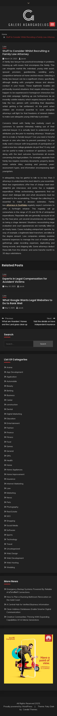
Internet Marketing (15, 483)
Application (12, 376)
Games (10, 446)
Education (11, 418)
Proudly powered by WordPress (18, 706)
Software (11, 530)
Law (4, 46)
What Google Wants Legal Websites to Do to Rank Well (27, 301)
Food (9, 442)
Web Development (15, 558)
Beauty (10, 386)
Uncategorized (13, 548)
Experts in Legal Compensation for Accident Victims (25, 280)
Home (9, 465)
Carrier (9, 400)
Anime (9, 367)
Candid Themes (30, 709)
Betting (10, 390)
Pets (9, 502)
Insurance (11, 479)
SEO (9, 516)
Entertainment (13, 423)
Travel (9, 544)
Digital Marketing (14, 414)
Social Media (12, 525)
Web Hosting (13, 562)
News (9, 497)
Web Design (12, 553)
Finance (10, 432)
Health (10, 460)
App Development (15, 372)
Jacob (23, 58)
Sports (10, 535)
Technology (12, 539)
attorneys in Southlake (16, 205)
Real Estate (12, 511)
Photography (12, 507)
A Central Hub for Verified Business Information (28, 604)
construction (12, 404)
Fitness (10, 437)
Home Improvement (15, 474)
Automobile (12, 381)
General (10, 451)
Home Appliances (14, 469)
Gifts (9, 455)
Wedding (11, 567)
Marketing (11, 493)
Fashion (10, 427)
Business (11, 395)
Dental (10, 409)
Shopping (11, 520)
